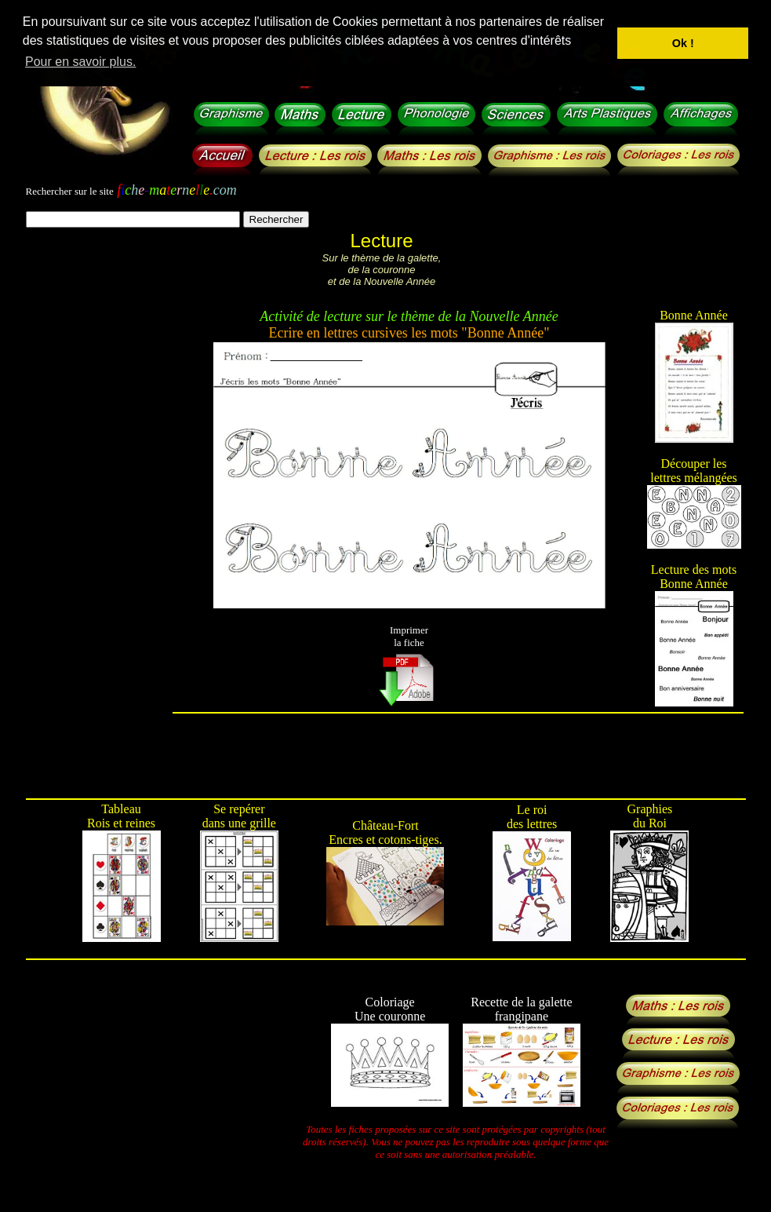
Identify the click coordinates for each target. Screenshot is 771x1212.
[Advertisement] (99, 558)
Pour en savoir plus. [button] (80, 61)
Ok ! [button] (683, 43)
